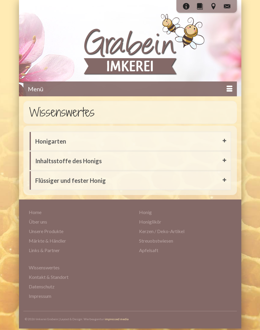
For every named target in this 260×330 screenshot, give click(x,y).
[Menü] (130, 88)
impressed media (117, 319)
